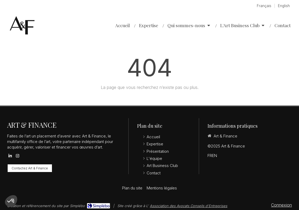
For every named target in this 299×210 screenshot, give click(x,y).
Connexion (281, 205)
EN (214, 155)
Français (264, 6)
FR (210, 155)
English (284, 6)
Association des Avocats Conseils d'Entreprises (188, 206)
